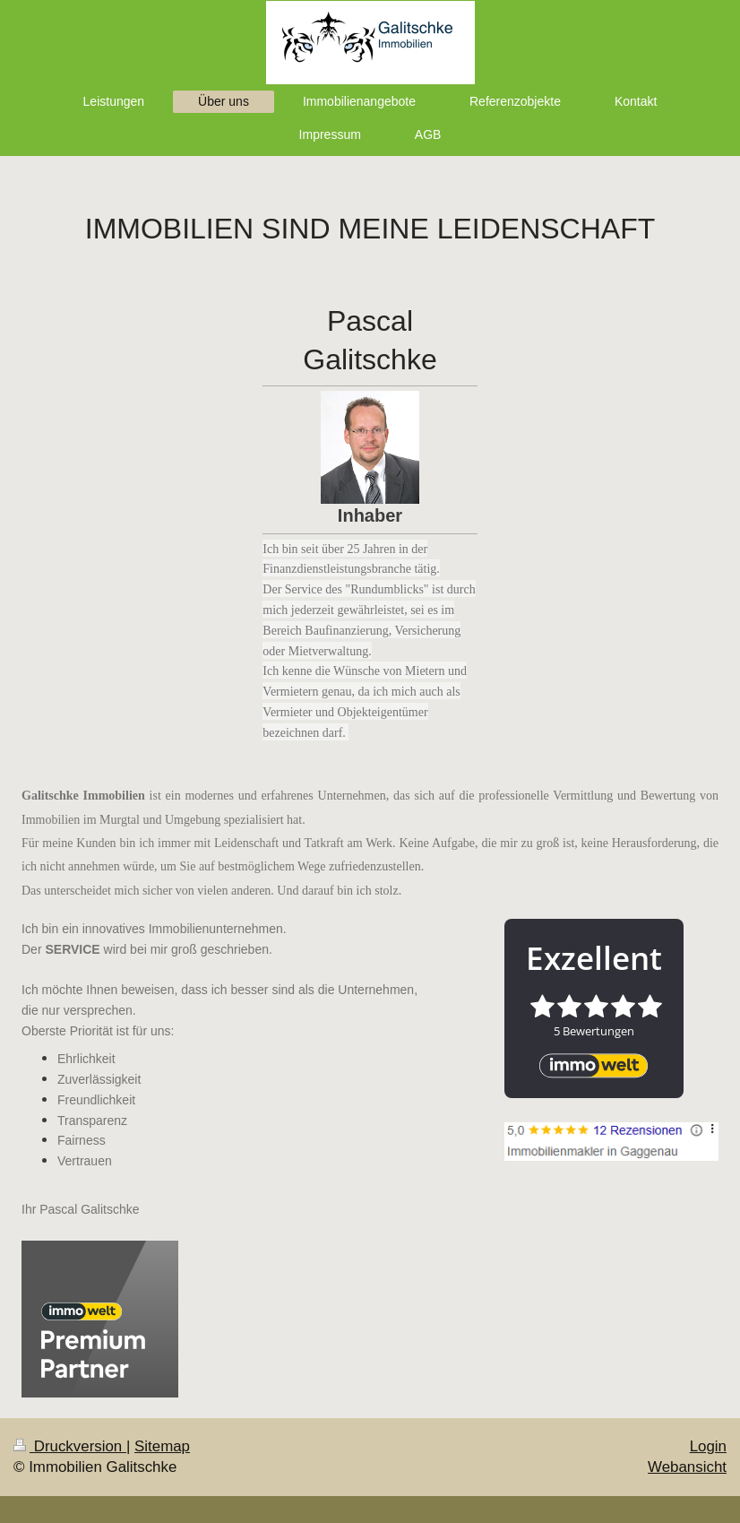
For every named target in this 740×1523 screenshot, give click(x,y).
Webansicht (687, 1466)
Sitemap (162, 1446)
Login (708, 1446)
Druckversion (69, 1446)
